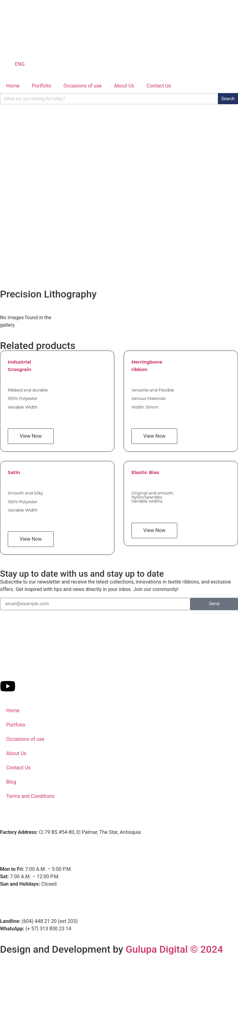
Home (13, 86)
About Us (124, 86)
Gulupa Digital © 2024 (174, 949)
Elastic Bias (145, 472)
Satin (14, 472)
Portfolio (41, 86)
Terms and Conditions (30, 796)
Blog (11, 782)
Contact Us (159, 86)
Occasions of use (83, 86)
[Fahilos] (119, 985)
